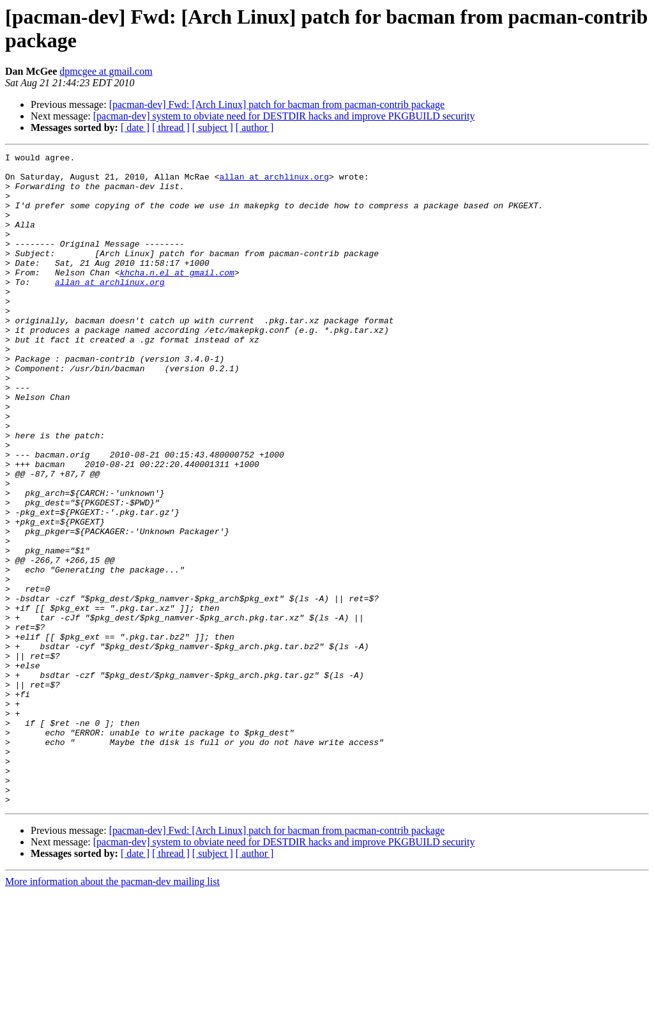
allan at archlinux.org (274, 182)
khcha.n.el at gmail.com (176, 297)
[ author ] (255, 127)
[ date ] (135, 127)
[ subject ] (212, 127)
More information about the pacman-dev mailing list (112, 1011)
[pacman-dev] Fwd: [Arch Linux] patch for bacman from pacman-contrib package (277, 104)
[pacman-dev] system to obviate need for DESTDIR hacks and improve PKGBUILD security (284, 116)
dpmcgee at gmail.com (105, 71)
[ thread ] (171, 127)
